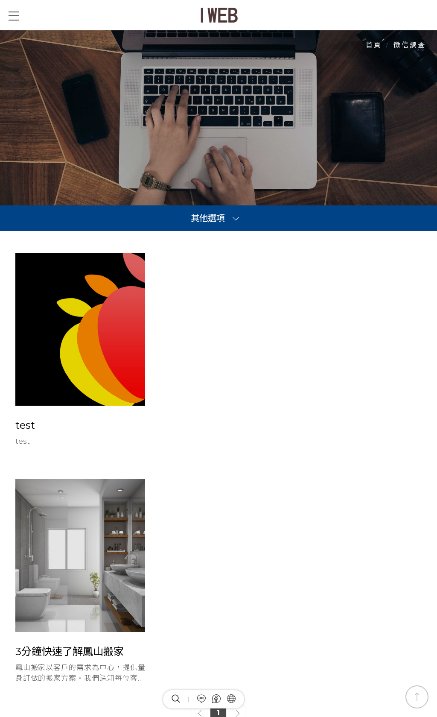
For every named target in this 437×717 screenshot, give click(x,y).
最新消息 (171, 551)
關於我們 (251, 551)
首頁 (374, 45)
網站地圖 (292, 551)
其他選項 (208, 218)
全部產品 (211, 551)
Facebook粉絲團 (43, 632)
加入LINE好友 (38, 651)
